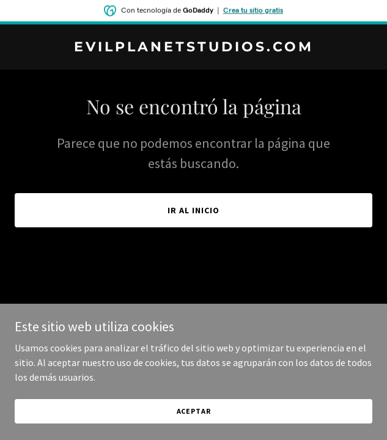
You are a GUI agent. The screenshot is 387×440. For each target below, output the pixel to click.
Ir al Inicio (193, 210)
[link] (193, 48)
